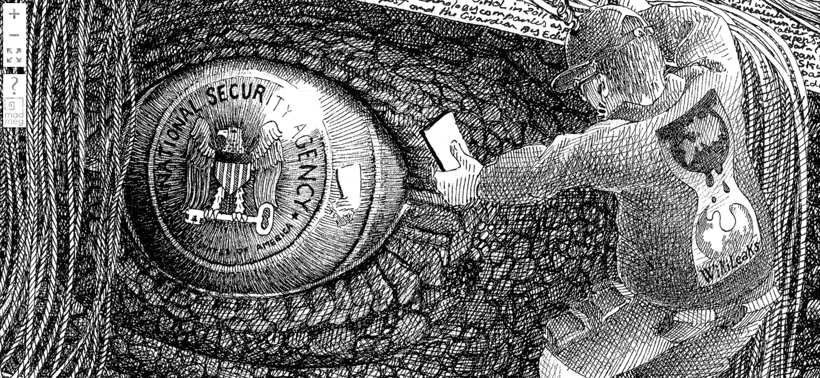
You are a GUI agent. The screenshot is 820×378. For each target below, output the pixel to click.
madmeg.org (14, 111)
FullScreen (14, 56)
